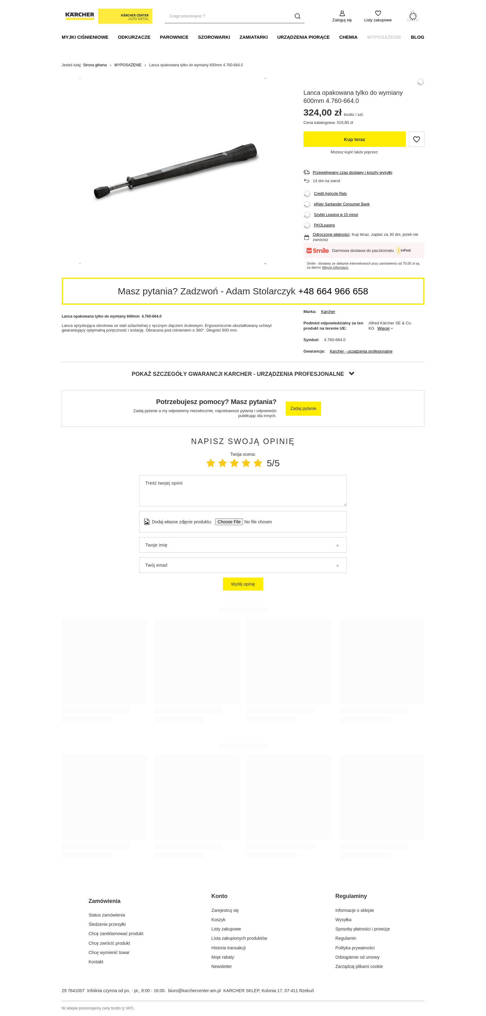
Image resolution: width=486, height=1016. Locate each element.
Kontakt (96, 961)
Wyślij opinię (243, 584)
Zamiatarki (254, 37)
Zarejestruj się (225, 910)
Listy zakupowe (378, 20)
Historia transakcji (228, 947)
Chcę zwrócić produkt (109, 943)
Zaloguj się (342, 20)
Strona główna (95, 65)
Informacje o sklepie (354, 910)
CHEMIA (348, 37)
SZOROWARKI (214, 37)
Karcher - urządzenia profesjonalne (361, 351)
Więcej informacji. (335, 267)
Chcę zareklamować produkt (116, 933)
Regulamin (345, 938)
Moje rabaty (222, 957)
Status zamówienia (107, 915)
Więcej (384, 328)
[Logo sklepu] (107, 16)
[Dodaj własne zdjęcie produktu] (256, 521)
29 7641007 (73, 990)
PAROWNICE (174, 37)
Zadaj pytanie (303, 408)
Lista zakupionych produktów (239, 938)
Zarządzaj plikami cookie (359, 966)
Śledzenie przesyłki (107, 924)
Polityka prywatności (355, 947)
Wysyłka (343, 919)
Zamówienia (105, 901)
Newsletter (221, 966)
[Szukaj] (297, 16)
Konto (219, 896)
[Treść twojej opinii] (243, 490)
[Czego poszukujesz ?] (234, 16)
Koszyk (218, 919)
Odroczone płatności (331, 234)
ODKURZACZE (134, 37)
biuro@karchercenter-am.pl (194, 990)
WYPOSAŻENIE (384, 37)
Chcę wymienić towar (109, 952)
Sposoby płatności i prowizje (362, 928)
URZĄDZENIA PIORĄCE (303, 37)
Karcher (328, 311)
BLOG (417, 37)
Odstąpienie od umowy (357, 957)
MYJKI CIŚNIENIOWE (85, 37)
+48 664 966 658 (333, 291)
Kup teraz (354, 139)
